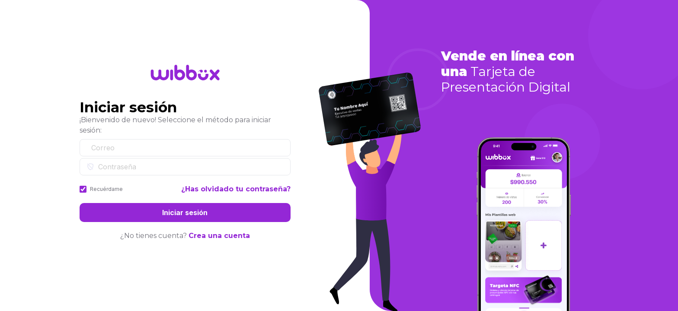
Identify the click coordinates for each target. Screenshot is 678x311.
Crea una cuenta (219, 236)
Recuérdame (106, 189)
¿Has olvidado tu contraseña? (236, 189)
